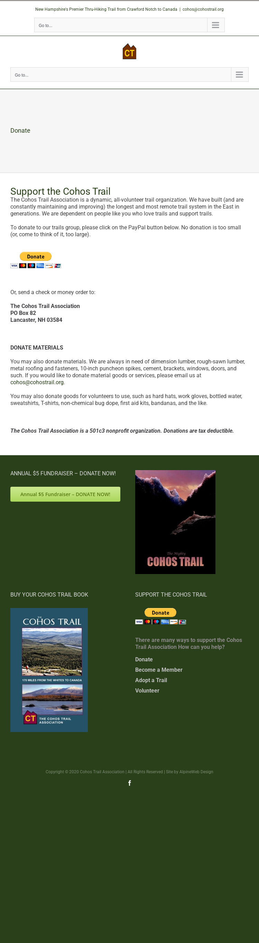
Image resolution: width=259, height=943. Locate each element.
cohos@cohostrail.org (203, 9)
